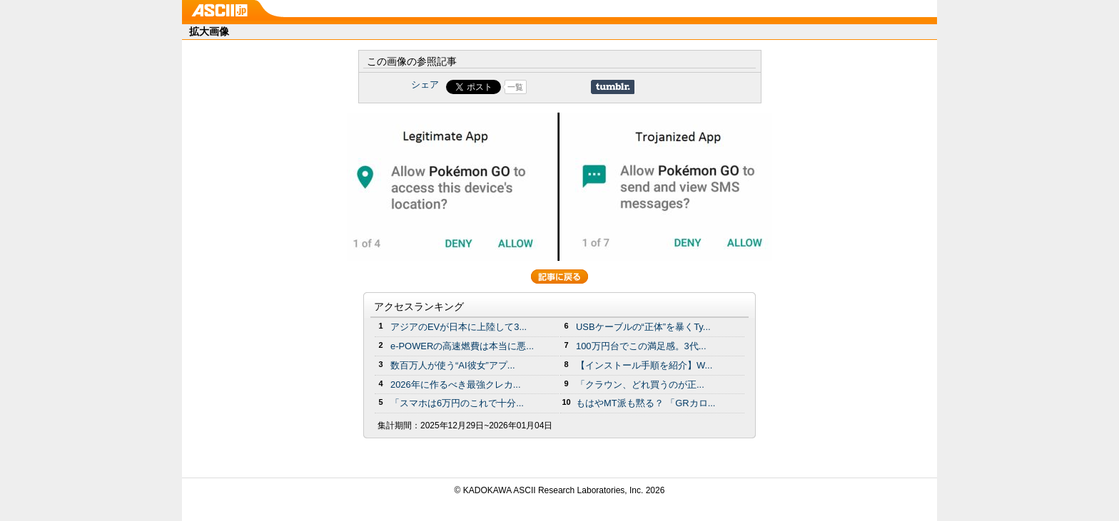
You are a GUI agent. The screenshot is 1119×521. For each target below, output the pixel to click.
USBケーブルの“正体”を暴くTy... (643, 326)
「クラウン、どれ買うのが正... (640, 384)
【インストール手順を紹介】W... (644, 365)
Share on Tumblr (612, 87)
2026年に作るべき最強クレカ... (455, 384)
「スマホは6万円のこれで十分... (457, 403)
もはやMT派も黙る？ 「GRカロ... (645, 403)
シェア (425, 84)
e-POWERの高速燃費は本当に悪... (462, 346)
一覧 (515, 87)
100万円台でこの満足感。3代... (641, 346)
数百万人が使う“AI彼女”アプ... (452, 365)
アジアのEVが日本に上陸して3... (458, 326)
